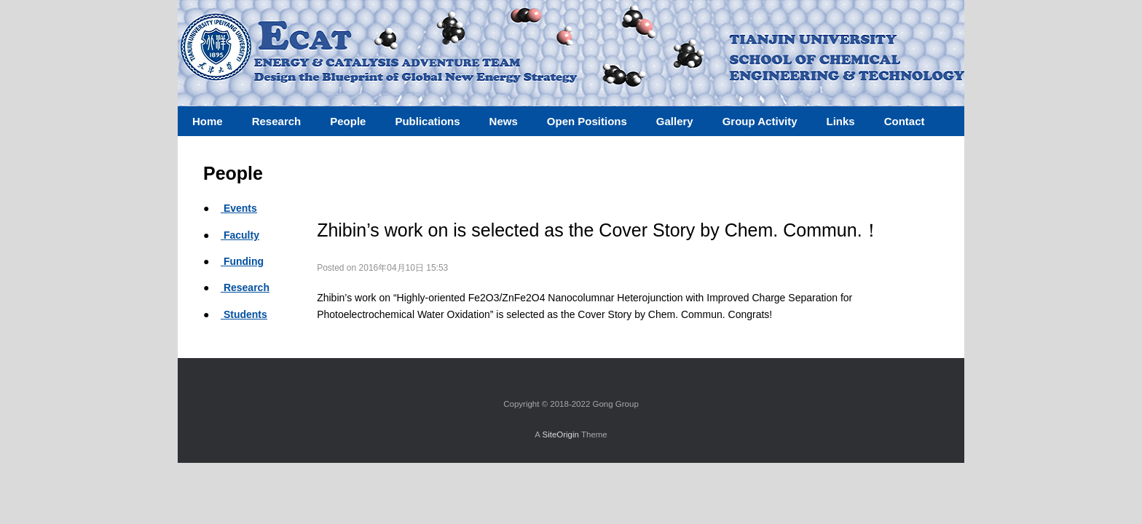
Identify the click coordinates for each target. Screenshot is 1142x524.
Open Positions (587, 121)
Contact (904, 121)
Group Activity (760, 121)
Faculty (240, 235)
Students (244, 314)
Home (207, 121)
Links (840, 121)
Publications (427, 121)
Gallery (674, 121)
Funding (242, 261)
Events (239, 208)
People (348, 121)
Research (245, 287)
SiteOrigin (560, 434)
